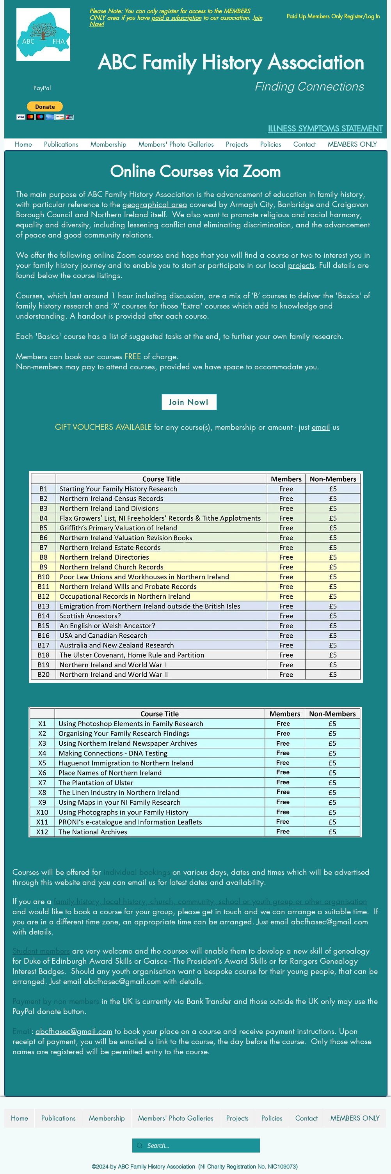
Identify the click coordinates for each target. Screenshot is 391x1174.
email (321, 427)
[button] (45, 110)
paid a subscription (176, 17)
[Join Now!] (189, 402)
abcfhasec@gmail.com (329, 922)
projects (301, 265)
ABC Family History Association (231, 62)
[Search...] (195, 1146)
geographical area (155, 204)
